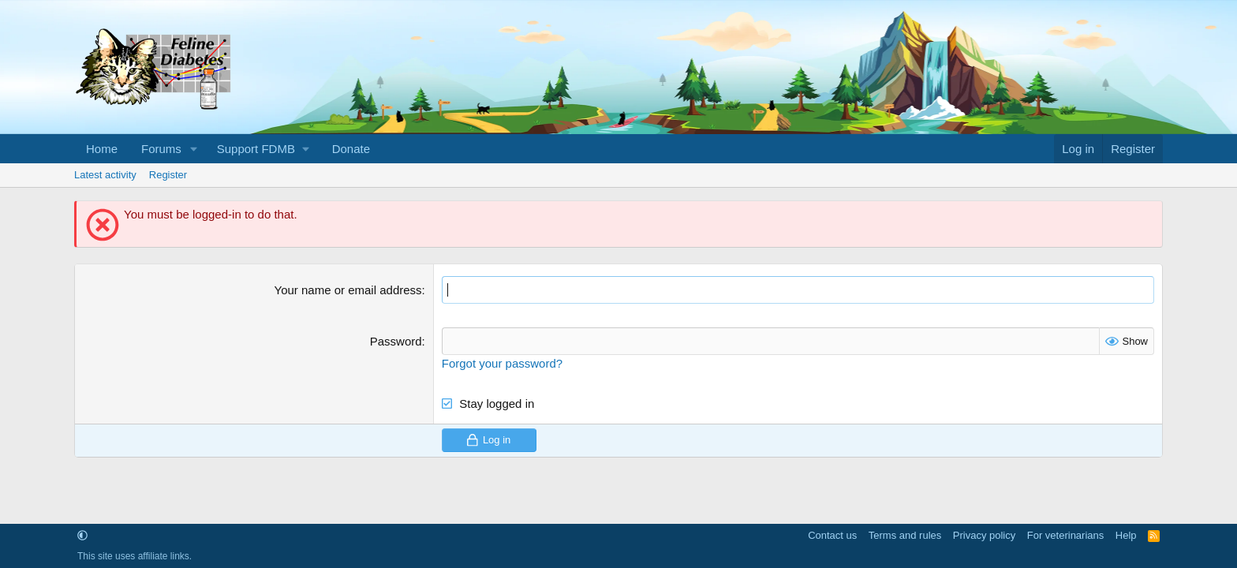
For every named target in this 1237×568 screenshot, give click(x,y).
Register (168, 175)
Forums (161, 148)
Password (396, 341)
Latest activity (105, 175)
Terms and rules (905, 535)
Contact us (832, 535)
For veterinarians (1065, 535)
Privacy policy (984, 535)
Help (1126, 535)
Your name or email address (348, 290)
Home (102, 148)
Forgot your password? (502, 363)
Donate (351, 148)
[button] (194, 148)
